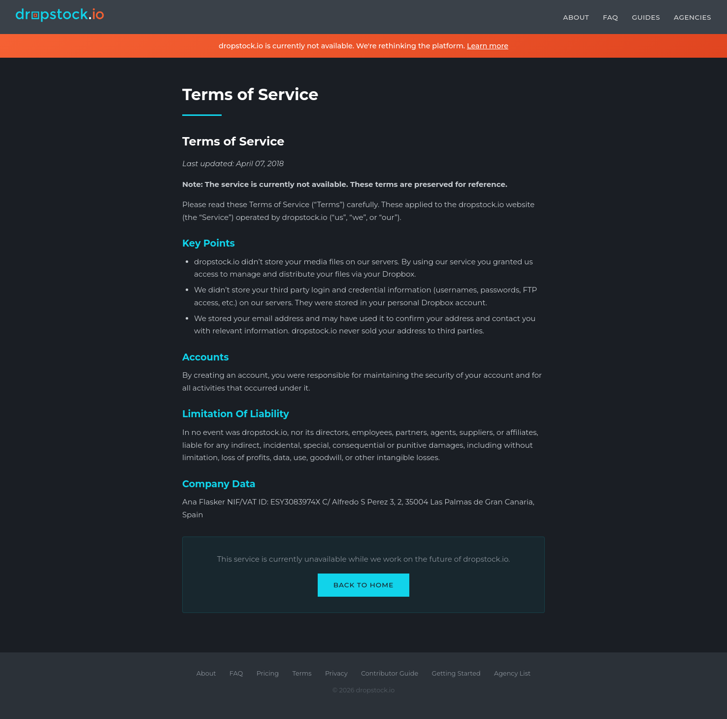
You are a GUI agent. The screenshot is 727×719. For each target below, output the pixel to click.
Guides (646, 17)
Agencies (692, 17)
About (576, 17)
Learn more (487, 45)
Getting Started (456, 673)
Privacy (336, 673)
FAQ (610, 17)
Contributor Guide (389, 673)
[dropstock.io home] (60, 17)
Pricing (268, 673)
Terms (301, 673)
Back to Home (363, 585)
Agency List (512, 673)
